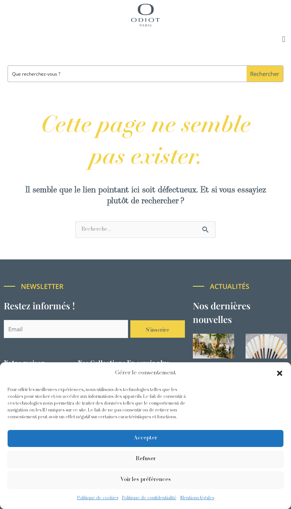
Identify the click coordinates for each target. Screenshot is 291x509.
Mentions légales (197, 498)
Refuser (146, 459)
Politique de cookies (97, 498)
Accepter (145, 438)
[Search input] (127, 73)
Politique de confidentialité (149, 498)
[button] (279, 373)
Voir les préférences (145, 480)
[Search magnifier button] (264, 74)
